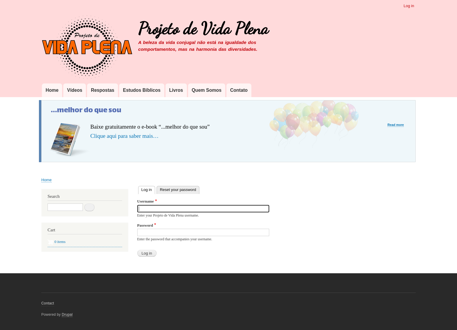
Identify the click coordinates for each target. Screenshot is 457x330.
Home (51, 90)
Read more (395, 125)
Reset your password (178, 189)
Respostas (102, 90)
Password (145, 225)
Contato (239, 90)
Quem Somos (207, 90)
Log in (409, 6)
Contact (47, 303)
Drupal (67, 314)
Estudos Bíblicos (142, 90)
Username (145, 201)
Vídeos (74, 90)
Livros (176, 90)
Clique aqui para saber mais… (124, 136)
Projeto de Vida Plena (203, 28)
